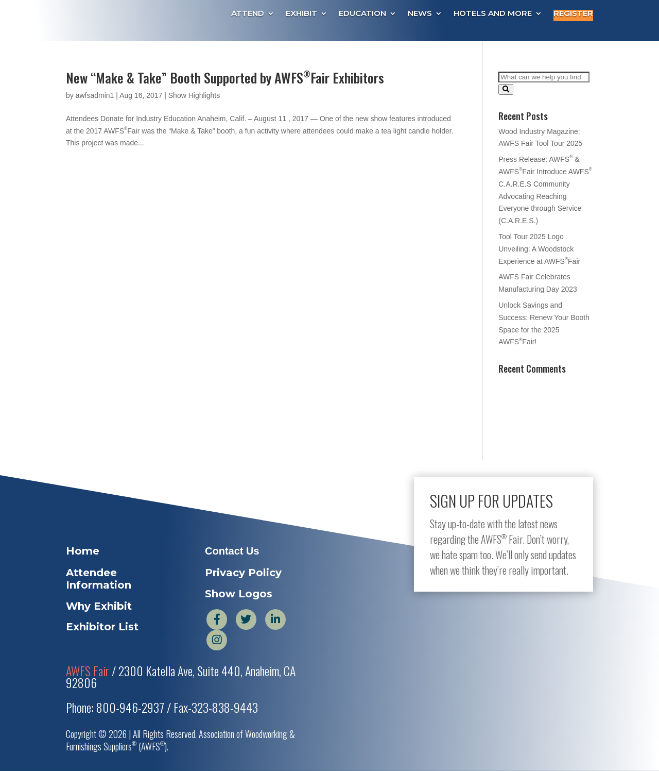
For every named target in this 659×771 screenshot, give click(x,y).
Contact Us (232, 551)
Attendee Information (98, 578)
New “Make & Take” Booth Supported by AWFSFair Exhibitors (225, 78)
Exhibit (301, 14)
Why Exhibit (99, 606)
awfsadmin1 (95, 95)
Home (82, 551)
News (420, 14)
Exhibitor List (102, 627)
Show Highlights (194, 95)
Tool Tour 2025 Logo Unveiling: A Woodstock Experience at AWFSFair (539, 248)
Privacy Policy (243, 572)
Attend (247, 14)
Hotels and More (493, 14)
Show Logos (238, 594)
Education (362, 14)
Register (573, 14)
